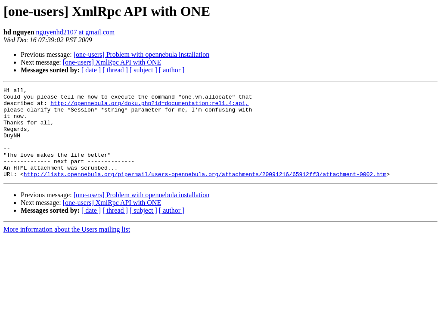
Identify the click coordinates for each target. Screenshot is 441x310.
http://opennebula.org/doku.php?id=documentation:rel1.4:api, (149, 107)
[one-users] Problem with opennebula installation (141, 54)
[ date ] (91, 70)
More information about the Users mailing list (66, 247)
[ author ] (172, 70)
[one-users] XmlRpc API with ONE (112, 62)
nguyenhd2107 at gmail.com (75, 32)
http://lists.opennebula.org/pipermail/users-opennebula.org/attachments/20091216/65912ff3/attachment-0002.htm (205, 192)
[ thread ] (115, 70)
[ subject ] (143, 70)
